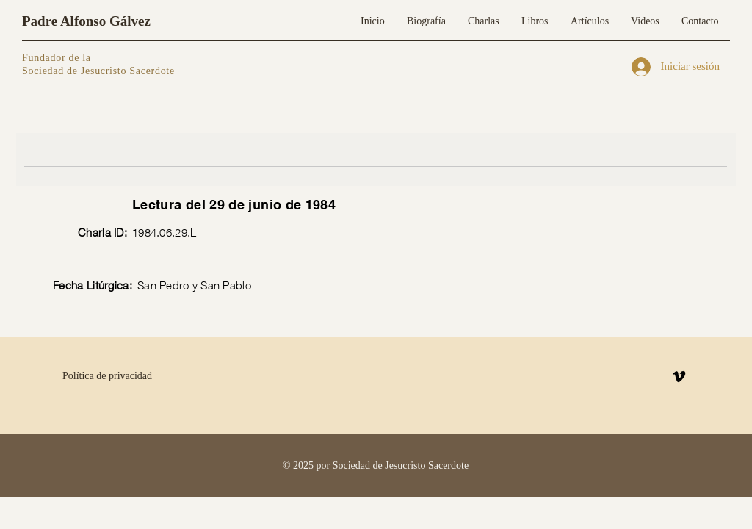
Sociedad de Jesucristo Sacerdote (98, 70)
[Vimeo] (678, 376)
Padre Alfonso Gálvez (86, 21)
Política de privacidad (107, 375)
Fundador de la (56, 57)
